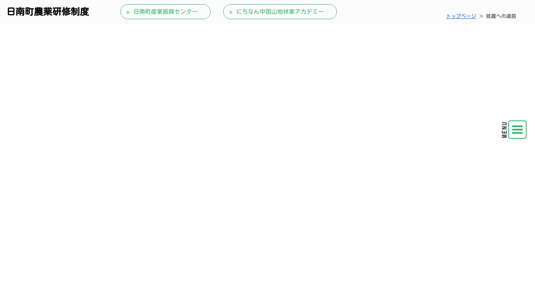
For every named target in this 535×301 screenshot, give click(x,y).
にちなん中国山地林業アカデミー (280, 12)
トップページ (461, 15)
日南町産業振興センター (165, 12)
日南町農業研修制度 (47, 11)
